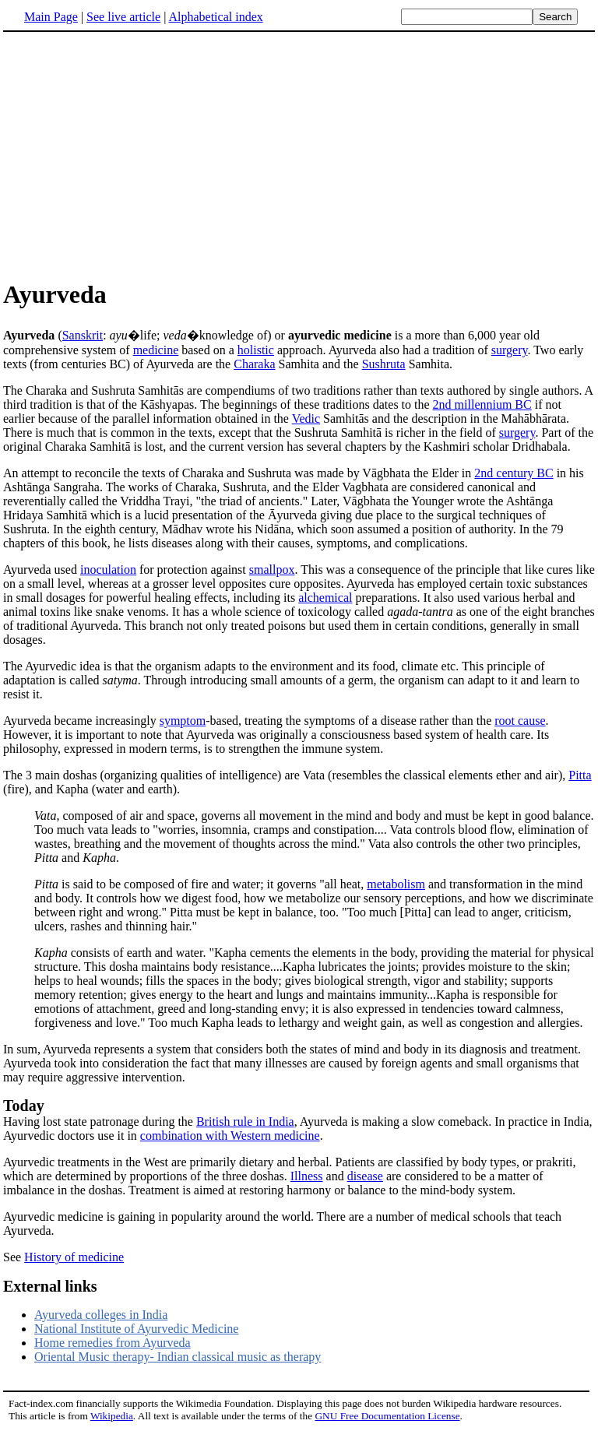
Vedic (306, 418)
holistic (255, 350)
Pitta (579, 775)
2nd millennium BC (482, 404)
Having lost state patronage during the (99, 1121)
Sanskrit (82, 335)
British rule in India (245, 1121)
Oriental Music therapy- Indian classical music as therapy (177, 1356)
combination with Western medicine (230, 1135)
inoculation (108, 569)
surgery (509, 350)
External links (50, 1286)
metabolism (396, 884)
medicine (156, 350)
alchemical (325, 597)
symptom (183, 720)
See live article (123, 16)
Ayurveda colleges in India (100, 1314)
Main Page (51, 16)
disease (365, 1176)
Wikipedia (111, 1416)
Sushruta (384, 364)
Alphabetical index (215, 16)
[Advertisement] (134, 155)
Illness (306, 1176)
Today (23, 1105)
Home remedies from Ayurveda (112, 1342)
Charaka (254, 364)
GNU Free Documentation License (387, 1416)
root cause (519, 720)
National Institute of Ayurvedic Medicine (136, 1328)
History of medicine (74, 1257)
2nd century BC (513, 473)
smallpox (272, 569)
